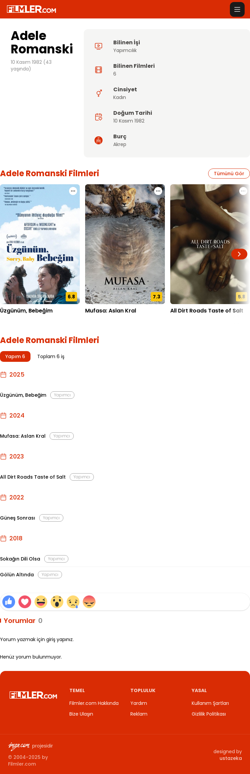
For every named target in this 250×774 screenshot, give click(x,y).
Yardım (138, 703)
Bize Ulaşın (81, 714)
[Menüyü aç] (237, 9)
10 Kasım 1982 (128, 120)
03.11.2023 (182, 321)
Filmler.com (22, 764)
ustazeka (231, 758)
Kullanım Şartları (210, 703)
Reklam (138, 714)
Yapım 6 (15, 356)
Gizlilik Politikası (209, 714)
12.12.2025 (11, 321)
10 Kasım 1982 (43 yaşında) (31, 65)
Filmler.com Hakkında (94, 703)
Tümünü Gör (229, 173)
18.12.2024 (97, 321)
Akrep (119, 144)
